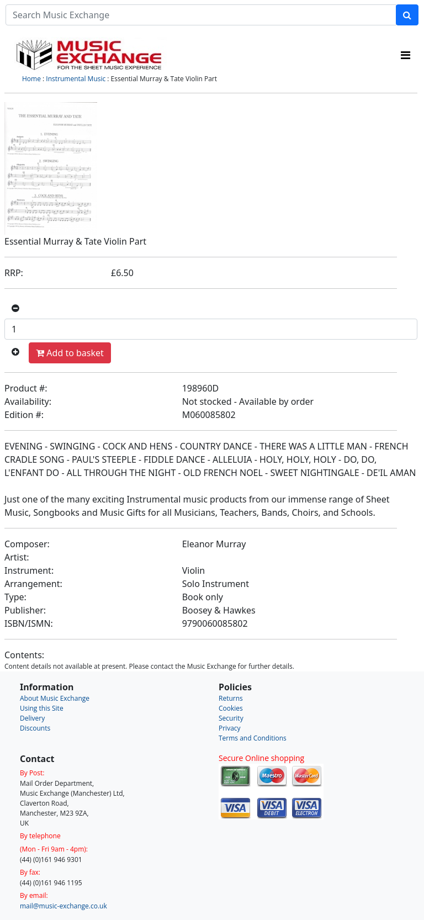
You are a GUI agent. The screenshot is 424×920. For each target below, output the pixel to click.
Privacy (230, 728)
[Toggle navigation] (405, 55)
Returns (231, 698)
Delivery (32, 718)
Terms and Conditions (253, 738)
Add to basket (70, 353)
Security (231, 718)
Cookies (231, 708)
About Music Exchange (54, 698)
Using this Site (41, 708)
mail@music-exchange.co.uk (63, 906)
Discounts (35, 728)
